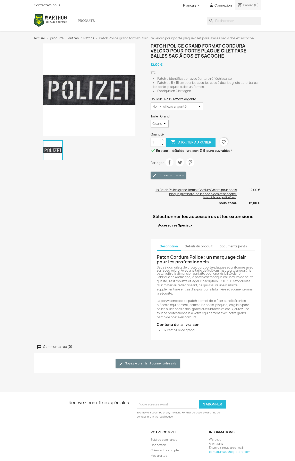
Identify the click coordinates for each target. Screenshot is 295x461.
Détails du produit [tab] (199, 246)
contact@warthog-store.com (229, 452)
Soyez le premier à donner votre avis (147, 363)
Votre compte (164, 432)
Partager (169, 162)
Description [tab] (169, 246)
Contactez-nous (47, 5)
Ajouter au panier (191, 142)
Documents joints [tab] (233, 246)
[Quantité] (155, 142)
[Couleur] (177, 106)
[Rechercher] (234, 21)
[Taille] (160, 123)
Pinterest (190, 162)
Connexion (158, 445)
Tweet (180, 162)
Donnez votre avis (168, 175)
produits (86, 20)
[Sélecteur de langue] (192, 5)
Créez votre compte (165, 450)
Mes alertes (159, 456)
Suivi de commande (164, 440)
